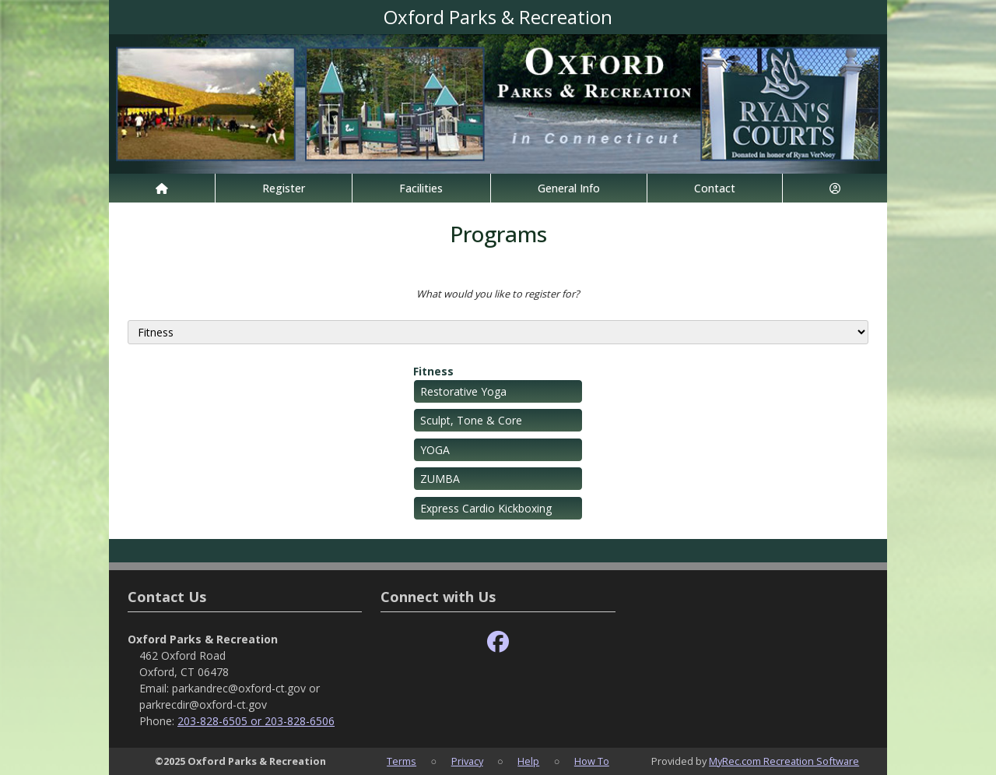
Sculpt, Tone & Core (471, 420)
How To (591, 761)
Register (283, 188)
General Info (569, 188)
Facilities (421, 188)
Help (528, 761)
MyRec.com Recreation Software (784, 761)
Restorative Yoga (463, 391)
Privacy (467, 761)
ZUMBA (440, 478)
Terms (401, 761)
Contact (714, 188)
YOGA (435, 449)
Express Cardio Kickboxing (486, 508)
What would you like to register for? (498, 294)
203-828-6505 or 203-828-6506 (256, 720)
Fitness (433, 371)
